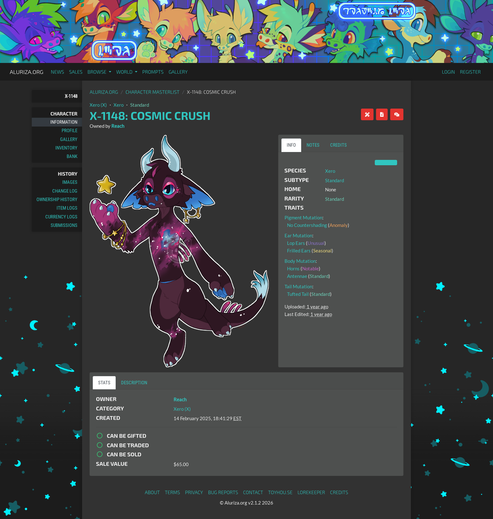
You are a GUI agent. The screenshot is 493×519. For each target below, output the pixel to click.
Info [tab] (291, 145)
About (152, 492)
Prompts (153, 72)
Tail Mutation (298, 286)
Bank (72, 156)
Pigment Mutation (303, 217)
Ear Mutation (298, 235)
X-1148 (71, 96)
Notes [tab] (313, 145)
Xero (119, 105)
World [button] (125, 72)
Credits (339, 492)
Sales (76, 72)
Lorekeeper (311, 492)
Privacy (194, 492)
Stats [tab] (104, 383)
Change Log (64, 191)
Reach (117, 126)
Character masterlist (152, 92)
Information (63, 122)
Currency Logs (61, 217)
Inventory (66, 148)
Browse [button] (97, 72)
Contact (253, 492)
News (57, 72)
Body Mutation (300, 261)
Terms (172, 492)
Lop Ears (296, 243)
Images (69, 182)
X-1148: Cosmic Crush (150, 115)
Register (470, 72)
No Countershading (307, 225)
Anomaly (339, 225)
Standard (139, 105)
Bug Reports (223, 492)
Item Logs (67, 208)
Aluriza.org (26, 71)
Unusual (315, 243)
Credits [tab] (338, 145)
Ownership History (56, 199)
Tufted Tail (298, 294)
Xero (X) (98, 105)
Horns (293, 268)
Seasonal (322, 250)
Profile (69, 130)
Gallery (178, 72)
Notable (310, 268)
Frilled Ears (299, 250)
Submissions (64, 225)
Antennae (297, 276)
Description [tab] (134, 383)
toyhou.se (280, 492)
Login (448, 72)
